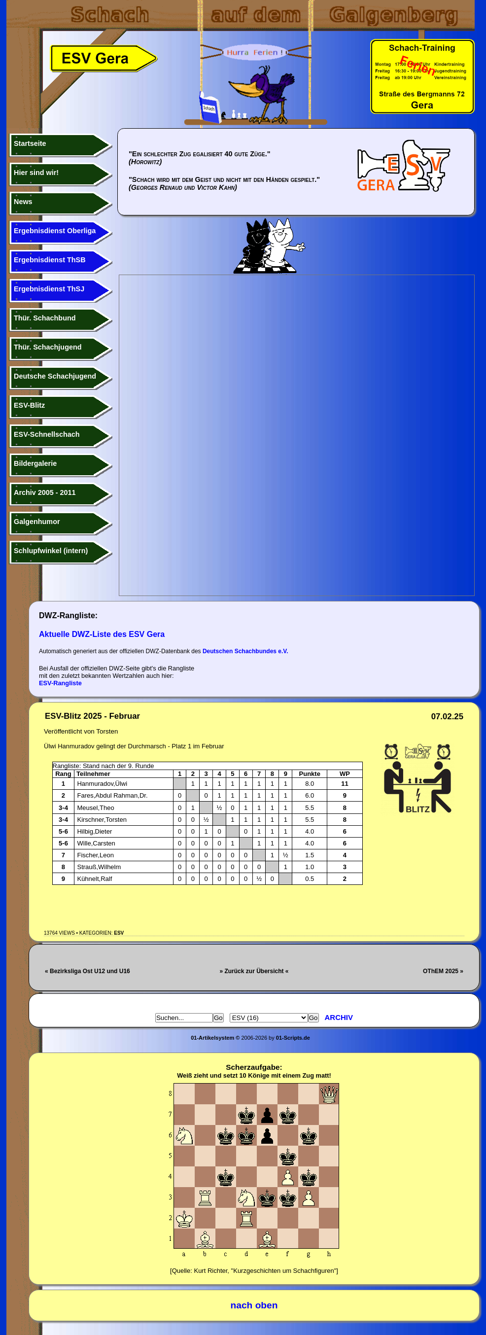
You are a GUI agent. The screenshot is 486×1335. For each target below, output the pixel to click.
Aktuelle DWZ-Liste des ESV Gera (102, 634)
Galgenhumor (37, 522)
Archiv (339, 1017)
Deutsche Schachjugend (55, 376)
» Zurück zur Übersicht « (253, 971)
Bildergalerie (35, 463)
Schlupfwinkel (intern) (51, 551)
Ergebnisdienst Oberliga (55, 231)
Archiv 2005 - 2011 (45, 492)
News (23, 202)
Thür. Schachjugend (48, 347)
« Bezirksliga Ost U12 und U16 (87, 971)
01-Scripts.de (293, 1038)
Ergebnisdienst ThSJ (49, 289)
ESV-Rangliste (60, 683)
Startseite (30, 143)
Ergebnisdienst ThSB (50, 260)
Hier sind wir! (36, 172)
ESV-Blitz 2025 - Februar (92, 716)
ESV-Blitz (29, 405)
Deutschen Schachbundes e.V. (245, 651)
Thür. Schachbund (45, 318)
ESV (119, 933)
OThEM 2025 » (443, 971)
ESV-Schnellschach (47, 434)
